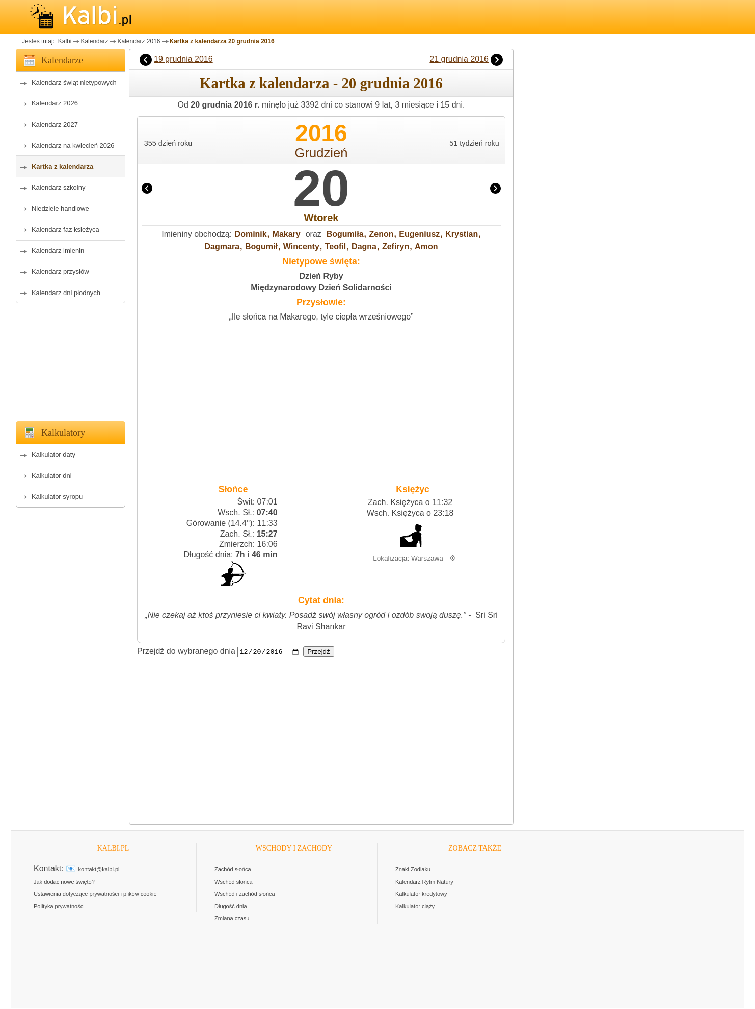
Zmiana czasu (231, 919)
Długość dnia (230, 907)
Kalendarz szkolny (59, 187)
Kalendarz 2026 (55, 103)
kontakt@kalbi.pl (99, 870)
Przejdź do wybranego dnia (186, 651)
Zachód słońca (232, 870)
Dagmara (222, 246)
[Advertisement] (70, 359)
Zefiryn (395, 246)
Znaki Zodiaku (412, 870)
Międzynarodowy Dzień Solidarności (321, 287)
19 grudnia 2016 (183, 59)
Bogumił (261, 246)
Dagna (364, 246)
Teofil (335, 246)
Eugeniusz (419, 234)
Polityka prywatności (59, 907)
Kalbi (63, 41)
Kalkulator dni (52, 476)
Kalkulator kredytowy (421, 894)
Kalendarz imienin (58, 250)
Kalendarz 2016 (138, 41)
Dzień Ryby (321, 276)
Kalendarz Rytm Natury (424, 882)
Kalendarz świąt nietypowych (74, 82)
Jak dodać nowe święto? (64, 882)
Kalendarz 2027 (55, 124)
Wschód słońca (233, 882)
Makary (287, 234)
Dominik (251, 234)
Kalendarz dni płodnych (66, 293)
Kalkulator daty (53, 454)
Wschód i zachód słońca (244, 894)
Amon (426, 246)
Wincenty (301, 246)
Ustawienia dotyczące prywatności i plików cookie (95, 894)
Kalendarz (94, 41)
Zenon (381, 234)
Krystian (461, 234)
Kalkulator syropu (57, 496)
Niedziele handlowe (60, 209)
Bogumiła (345, 234)
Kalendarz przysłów (60, 271)
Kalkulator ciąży (415, 907)
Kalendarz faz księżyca (65, 229)
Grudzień (321, 153)
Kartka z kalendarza (62, 166)
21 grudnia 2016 (459, 59)
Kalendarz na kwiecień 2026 (73, 145)
